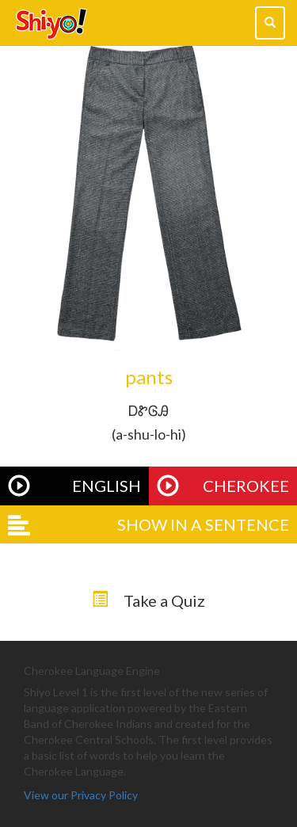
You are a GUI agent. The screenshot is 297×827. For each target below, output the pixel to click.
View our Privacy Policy (81, 795)
